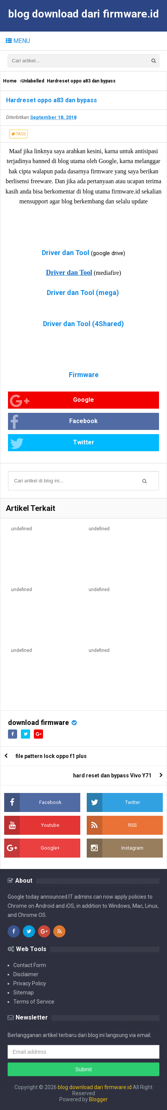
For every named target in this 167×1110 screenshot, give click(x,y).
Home (10, 81)
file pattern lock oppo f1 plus (51, 756)
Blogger (98, 1099)
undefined (21, 528)
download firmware (38, 722)
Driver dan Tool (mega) (83, 293)
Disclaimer (25, 974)
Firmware (84, 375)
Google (52, 400)
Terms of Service (33, 1002)
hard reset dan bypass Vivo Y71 (112, 775)
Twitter (52, 443)
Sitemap (23, 992)
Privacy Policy (29, 983)
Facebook (54, 422)
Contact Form (29, 965)
